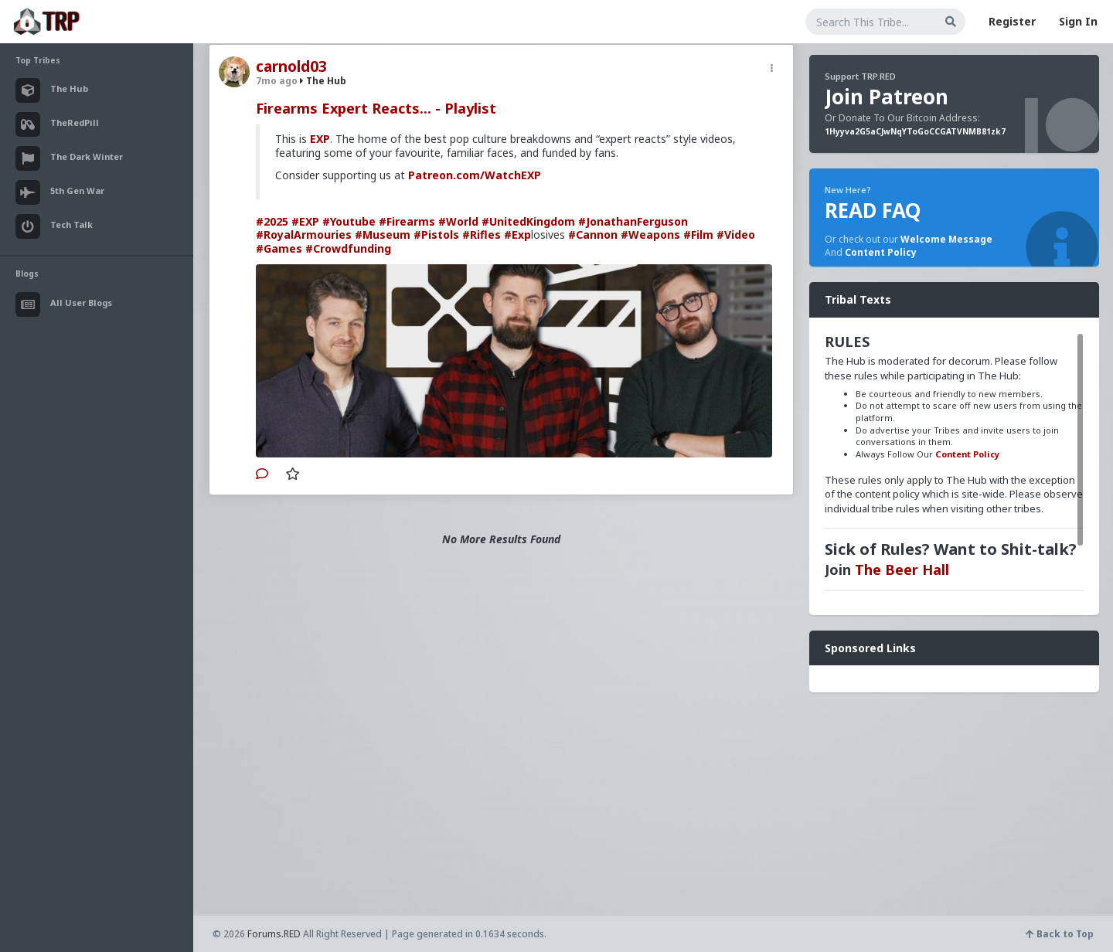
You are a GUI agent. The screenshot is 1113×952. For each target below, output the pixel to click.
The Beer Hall (902, 569)
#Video (735, 234)
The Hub (323, 80)
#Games (279, 248)
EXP (320, 138)
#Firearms (407, 221)
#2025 (272, 221)
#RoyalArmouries (304, 234)
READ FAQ (873, 210)
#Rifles (481, 234)
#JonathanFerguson (633, 221)
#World (458, 221)
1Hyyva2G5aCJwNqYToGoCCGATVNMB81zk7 (915, 131)
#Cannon (593, 234)
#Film (698, 234)
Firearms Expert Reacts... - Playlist (376, 108)
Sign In (1078, 21)
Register (1012, 21)
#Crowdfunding (348, 248)
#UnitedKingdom (528, 221)
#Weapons (650, 234)
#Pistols (436, 234)
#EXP (305, 221)
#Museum (382, 234)
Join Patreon (886, 96)
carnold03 (291, 66)
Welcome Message (946, 239)
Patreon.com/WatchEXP (474, 175)
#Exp (517, 234)
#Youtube (349, 221)
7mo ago (277, 80)
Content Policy (881, 252)
